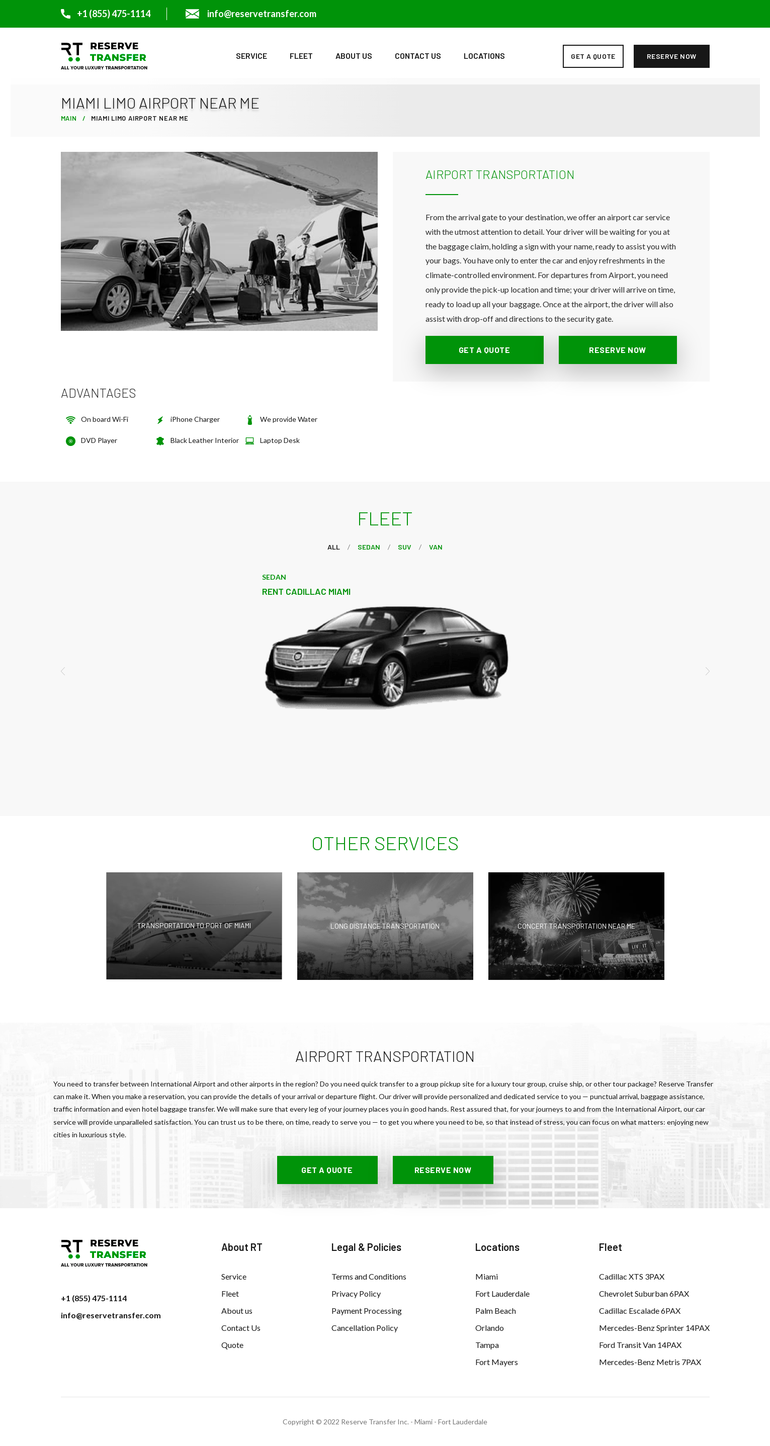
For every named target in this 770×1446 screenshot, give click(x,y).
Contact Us (418, 55)
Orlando (489, 1327)
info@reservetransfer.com (111, 1315)
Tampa (487, 1344)
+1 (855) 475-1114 (94, 1298)
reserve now (672, 56)
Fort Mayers (496, 1362)
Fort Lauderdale (502, 1293)
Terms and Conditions (368, 1276)
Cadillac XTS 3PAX (631, 1276)
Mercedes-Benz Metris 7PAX (650, 1362)
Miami (486, 1276)
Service (251, 55)
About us (353, 55)
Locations (484, 55)
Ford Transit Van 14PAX (640, 1344)
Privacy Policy (356, 1293)
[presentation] (66, 671)
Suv (404, 547)
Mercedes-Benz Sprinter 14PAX (654, 1327)
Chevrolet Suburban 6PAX (644, 1293)
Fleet (301, 55)
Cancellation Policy (364, 1327)
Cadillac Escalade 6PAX (639, 1310)
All (333, 547)
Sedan (369, 547)
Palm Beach (495, 1310)
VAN (436, 547)
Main (69, 118)
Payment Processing (366, 1310)
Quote (232, 1344)
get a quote (593, 56)
